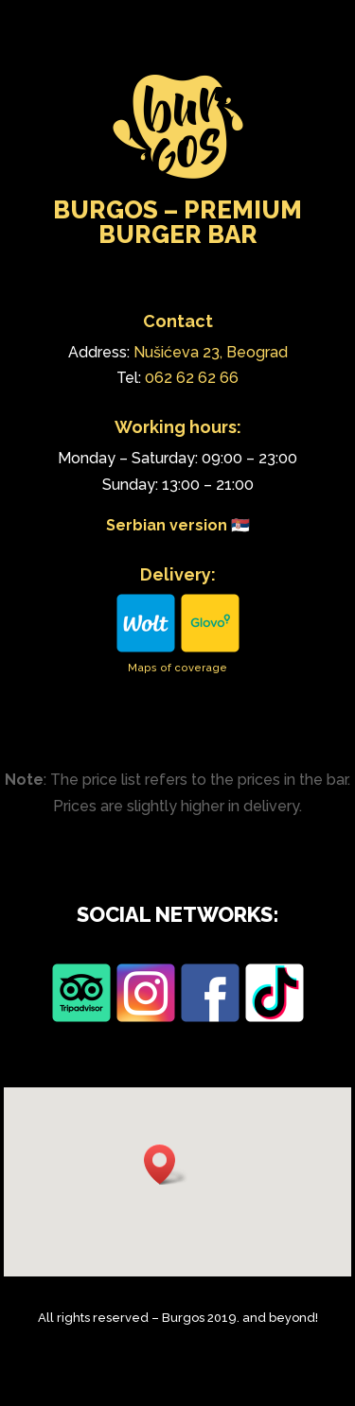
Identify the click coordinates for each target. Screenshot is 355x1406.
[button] (165, 1164)
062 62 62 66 (192, 378)
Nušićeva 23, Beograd (210, 352)
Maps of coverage (177, 667)
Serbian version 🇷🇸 (178, 525)
